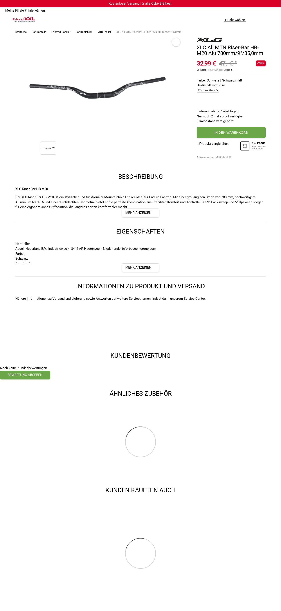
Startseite (21, 32)
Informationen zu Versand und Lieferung (56, 299)
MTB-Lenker (104, 32)
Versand (228, 70)
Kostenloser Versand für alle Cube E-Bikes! (140, 3)
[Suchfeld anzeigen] (255, 19)
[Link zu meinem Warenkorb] (273, 19)
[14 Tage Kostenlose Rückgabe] (253, 146)
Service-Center (194, 299)
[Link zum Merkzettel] (264, 19)
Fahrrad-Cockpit (60, 32)
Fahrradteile (39, 32)
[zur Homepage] (24, 19)
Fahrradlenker (84, 32)
